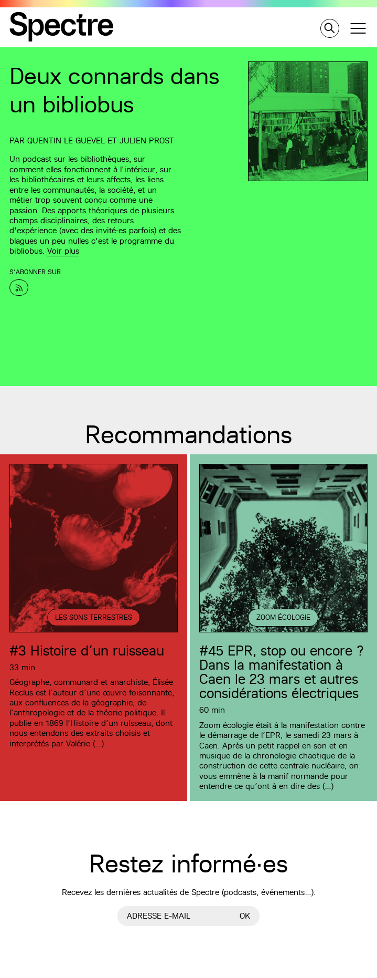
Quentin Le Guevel (66, 140)
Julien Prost (147, 140)
